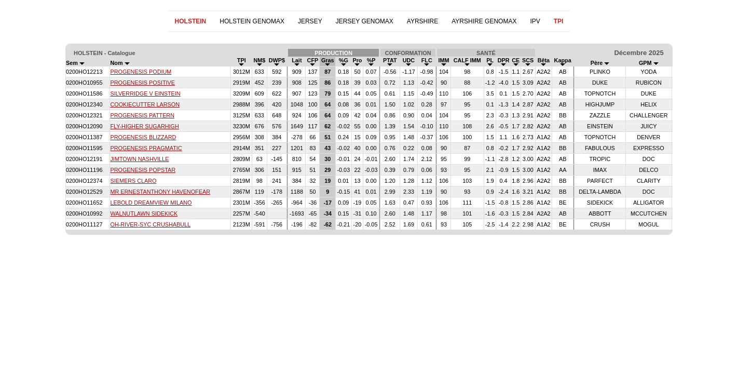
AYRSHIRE (422, 21)
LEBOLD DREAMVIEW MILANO (151, 202)
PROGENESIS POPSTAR (142, 170)
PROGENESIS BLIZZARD (143, 137)
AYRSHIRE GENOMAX (484, 21)
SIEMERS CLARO (133, 181)
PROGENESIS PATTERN (142, 115)
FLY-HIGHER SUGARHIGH (144, 126)
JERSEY (310, 21)
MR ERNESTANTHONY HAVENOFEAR (160, 192)
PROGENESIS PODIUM (140, 72)
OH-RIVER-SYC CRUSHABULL (150, 224)
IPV (535, 21)
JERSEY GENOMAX (364, 21)
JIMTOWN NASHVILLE (139, 159)
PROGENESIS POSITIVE (142, 82)
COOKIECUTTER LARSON (145, 104)
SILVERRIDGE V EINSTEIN (145, 93)
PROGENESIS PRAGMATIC (146, 148)
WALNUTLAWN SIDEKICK (143, 213)
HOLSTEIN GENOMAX (252, 21)
